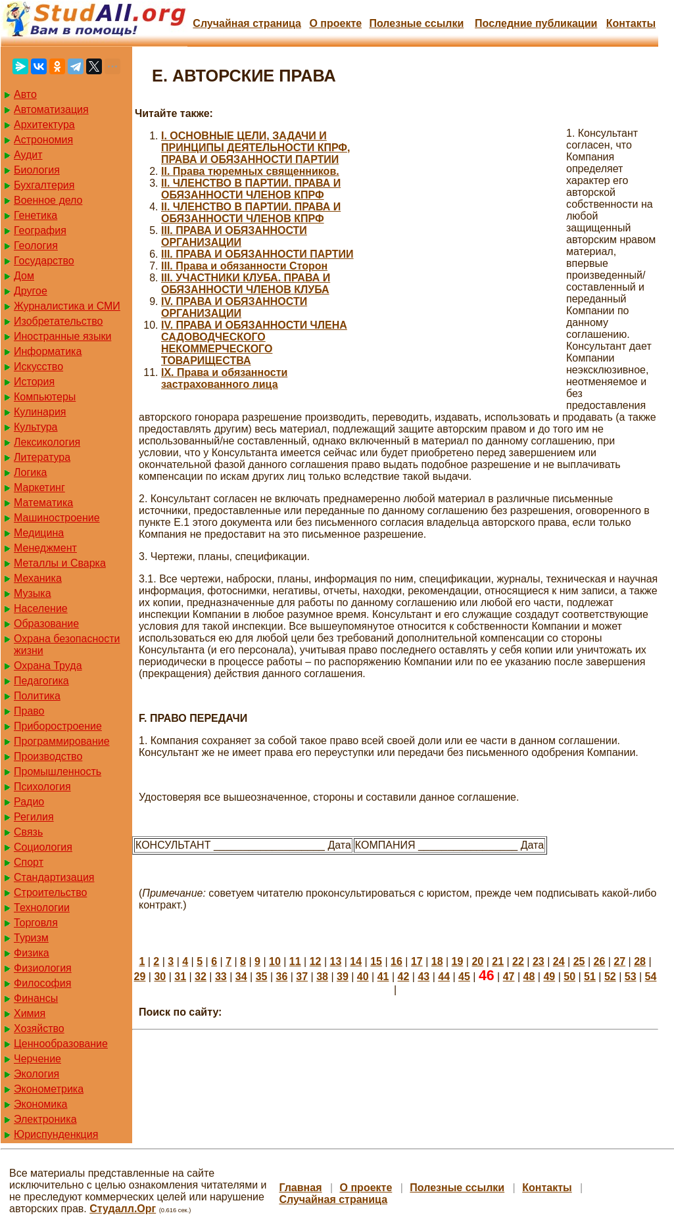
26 (599, 961)
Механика (38, 578)
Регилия (34, 816)
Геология (36, 245)
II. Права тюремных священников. (250, 171)
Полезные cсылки (416, 23)
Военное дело (48, 200)
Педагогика (41, 680)
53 (631, 976)
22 (518, 961)
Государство (44, 260)
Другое (30, 290)
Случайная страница (247, 23)
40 (363, 976)
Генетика (35, 215)
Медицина (39, 532)
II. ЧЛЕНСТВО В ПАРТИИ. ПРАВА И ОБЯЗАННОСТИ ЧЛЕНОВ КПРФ (251, 189)
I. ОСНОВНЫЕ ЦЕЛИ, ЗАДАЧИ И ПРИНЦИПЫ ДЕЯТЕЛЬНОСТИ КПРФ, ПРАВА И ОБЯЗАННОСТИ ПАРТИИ (255, 147)
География (40, 230)
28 (640, 961)
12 (316, 961)
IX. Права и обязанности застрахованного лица (224, 378)
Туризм (31, 937)
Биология (37, 170)
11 (295, 961)
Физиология (43, 968)
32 (200, 976)
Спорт (28, 862)
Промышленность (57, 771)
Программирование (62, 741)
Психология (42, 786)
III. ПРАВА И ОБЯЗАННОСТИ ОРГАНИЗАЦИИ (234, 236)
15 (376, 961)
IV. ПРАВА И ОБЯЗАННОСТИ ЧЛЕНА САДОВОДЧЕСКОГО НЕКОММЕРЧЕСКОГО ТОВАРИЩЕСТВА (254, 342)
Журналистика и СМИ (67, 306)
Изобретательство (58, 321)
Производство (48, 756)
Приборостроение (58, 726)
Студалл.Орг (122, 1208)
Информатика (48, 351)
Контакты (631, 23)
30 (160, 976)
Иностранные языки (62, 336)
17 (417, 961)
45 (464, 976)
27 (619, 961)
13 (336, 961)
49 (549, 976)
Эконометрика (49, 1089)
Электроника (45, 1119)
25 (579, 961)
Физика (31, 952)
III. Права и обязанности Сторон (244, 266)
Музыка (32, 593)
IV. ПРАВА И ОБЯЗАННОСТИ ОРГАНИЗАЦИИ (234, 307)
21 (498, 961)
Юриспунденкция (56, 1134)
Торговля (36, 922)
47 (509, 976)
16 (396, 961)
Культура (36, 427)
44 (444, 976)
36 (281, 976)
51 (590, 976)
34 (241, 976)
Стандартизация (54, 877)
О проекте (335, 23)
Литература (42, 457)
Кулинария (40, 411)
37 (302, 976)
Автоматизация (51, 109)
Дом (24, 275)
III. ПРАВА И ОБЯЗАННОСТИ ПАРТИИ (257, 254)
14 (356, 961)
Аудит (28, 154)
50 (569, 976)
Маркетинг (39, 487)
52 (610, 976)
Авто (25, 94)
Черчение (37, 1058)
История (34, 381)
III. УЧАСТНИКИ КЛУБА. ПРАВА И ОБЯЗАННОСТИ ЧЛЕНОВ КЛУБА (245, 283)
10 (275, 961)
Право (29, 711)
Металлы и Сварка (60, 563)
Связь (28, 832)
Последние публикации (536, 23)
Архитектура (44, 124)
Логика (30, 472)
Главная (300, 1187)
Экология (36, 1073)
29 (140, 976)
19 (458, 961)
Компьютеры (45, 396)
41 (383, 976)
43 (423, 976)
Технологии (42, 907)
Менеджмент (45, 548)
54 (651, 976)
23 (538, 961)
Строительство (50, 892)
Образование (46, 623)
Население (41, 608)
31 (180, 976)
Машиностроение (57, 517)
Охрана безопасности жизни (67, 644)
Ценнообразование (61, 1043)
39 (343, 976)
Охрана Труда (48, 665)
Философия (42, 983)
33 (221, 976)
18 (437, 961)
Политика (37, 695)
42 (404, 976)
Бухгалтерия (44, 185)
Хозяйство (39, 1028)
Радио (29, 801)
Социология (43, 847)
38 (322, 976)
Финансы (36, 998)
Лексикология (47, 442)
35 (262, 976)
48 (529, 976)
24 (559, 961)
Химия (29, 1013)
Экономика (41, 1104)
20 (477, 961)
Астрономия (43, 139)
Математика (43, 502)
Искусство (38, 366)
